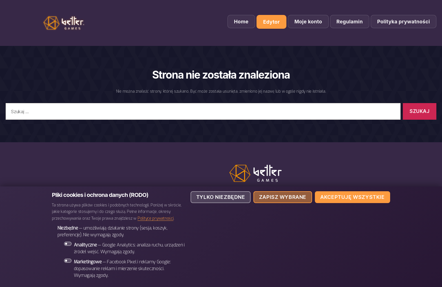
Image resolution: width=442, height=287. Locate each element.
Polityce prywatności (156, 218)
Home (241, 22)
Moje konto (308, 22)
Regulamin (350, 22)
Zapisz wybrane (282, 197)
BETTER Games (65, 23)
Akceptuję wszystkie (352, 197)
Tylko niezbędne (220, 197)
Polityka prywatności (403, 22)
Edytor (271, 22)
